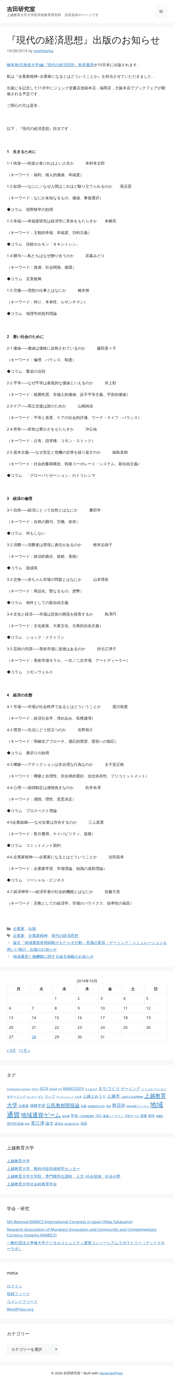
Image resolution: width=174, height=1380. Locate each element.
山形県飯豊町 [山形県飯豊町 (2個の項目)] (86, 1116)
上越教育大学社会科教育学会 (32, 1184)
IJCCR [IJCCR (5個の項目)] (43, 1088)
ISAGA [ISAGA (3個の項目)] (53, 1089)
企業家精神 (38, 935)
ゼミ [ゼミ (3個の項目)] (41, 1097)
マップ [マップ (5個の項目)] (50, 1096)
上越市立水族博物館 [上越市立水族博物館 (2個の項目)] (132, 1096)
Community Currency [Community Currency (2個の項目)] (19, 1089)
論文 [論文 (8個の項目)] (49, 1123)
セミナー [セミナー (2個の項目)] (32, 1096)
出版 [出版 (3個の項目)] (84, 1106)
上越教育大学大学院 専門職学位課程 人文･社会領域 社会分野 (64, 1176)
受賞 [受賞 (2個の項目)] (108, 1106)
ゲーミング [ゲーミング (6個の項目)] (130, 1088)
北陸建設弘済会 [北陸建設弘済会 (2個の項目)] (96, 1106)
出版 (32, 928)
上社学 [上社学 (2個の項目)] (78, 1096)
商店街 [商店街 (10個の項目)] (119, 1105)
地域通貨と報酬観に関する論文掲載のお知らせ (53, 956)
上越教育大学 (18, 1160)
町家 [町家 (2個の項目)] (27, 1123)
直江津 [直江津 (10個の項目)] (37, 1123)
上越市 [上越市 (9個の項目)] (113, 1096)
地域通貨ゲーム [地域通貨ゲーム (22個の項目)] (41, 1115)
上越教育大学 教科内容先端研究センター (43, 1168)
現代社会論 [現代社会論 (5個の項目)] (15, 1123)
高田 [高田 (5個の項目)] (83, 1123)
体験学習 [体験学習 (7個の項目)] (37, 1105)
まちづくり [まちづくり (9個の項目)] (109, 1088)
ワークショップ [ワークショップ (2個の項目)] (64, 1096)
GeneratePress (111, 1373)
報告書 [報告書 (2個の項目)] (66, 1116)
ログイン (14, 1286)
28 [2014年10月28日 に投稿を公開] (34, 1036)
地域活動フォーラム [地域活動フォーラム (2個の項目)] (137, 1106)
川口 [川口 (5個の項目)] (98, 1115)
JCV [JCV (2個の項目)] (60, 1089)
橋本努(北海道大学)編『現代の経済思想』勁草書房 (50, 64)
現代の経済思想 (64, 935)
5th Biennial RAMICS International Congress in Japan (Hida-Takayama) (70, 1221)
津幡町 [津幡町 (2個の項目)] (159, 1116)
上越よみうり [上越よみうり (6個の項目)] (94, 1096)
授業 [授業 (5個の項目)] (143, 1115)
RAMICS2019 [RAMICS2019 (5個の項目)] (73, 1088)
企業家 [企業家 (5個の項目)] (24, 1105)
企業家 (18, 928)
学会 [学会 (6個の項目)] (74, 1115)
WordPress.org (20, 1309)
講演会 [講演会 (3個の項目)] (59, 1124)
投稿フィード (18, 1293)
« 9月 (11, 1050)
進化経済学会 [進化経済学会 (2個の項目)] (71, 1123)
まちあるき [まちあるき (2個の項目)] (91, 1089)
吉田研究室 (21, 9)
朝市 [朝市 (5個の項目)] (151, 1115)
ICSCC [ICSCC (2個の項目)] (35, 1089)
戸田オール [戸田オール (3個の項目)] (132, 1116)
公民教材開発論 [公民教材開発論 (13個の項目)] (63, 1105)
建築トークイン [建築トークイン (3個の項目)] (113, 1116)
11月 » (24, 1050)
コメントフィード (22, 1301)
